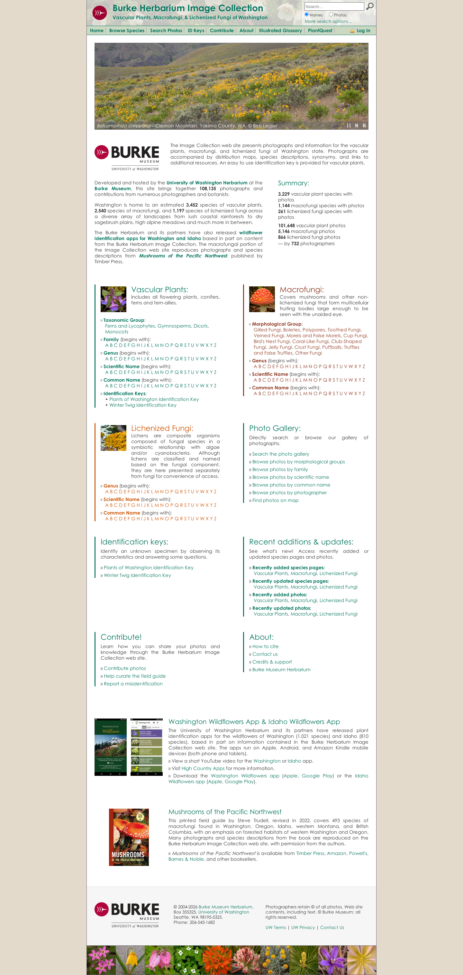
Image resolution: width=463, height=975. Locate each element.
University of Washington (223, 912)
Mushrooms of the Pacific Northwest (225, 811)
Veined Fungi (269, 335)
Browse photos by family (280, 469)
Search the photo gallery (280, 454)
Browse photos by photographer (289, 492)
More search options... (328, 21)
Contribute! (121, 636)
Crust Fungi (307, 347)
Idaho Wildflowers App (304, 721)
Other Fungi (308, 353)
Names (316, 15)
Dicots (201, 326)
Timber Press (310, 853)
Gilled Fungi (267, 329)
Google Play (317, 775)
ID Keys (196, 30)
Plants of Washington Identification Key (154, 399)
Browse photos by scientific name (290, 477)
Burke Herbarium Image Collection (188, 7)
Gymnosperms (174, 326)
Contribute (222, 30)
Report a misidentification (133, 683)
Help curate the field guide (135, 676)
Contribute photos (125, 668)
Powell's (358, 853)
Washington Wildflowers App (213, 721)
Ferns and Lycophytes (130, 326)
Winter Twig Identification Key (143, 405)
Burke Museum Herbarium (281, 669)
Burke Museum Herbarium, (226, 906)
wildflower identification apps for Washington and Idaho (179, 235)
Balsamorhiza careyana (123, 125)
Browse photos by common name (291, 485)
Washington (267, 761)
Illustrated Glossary (280, 30)
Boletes (291, 329)
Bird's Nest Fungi (272, 341)
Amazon (336, 853)
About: (261, 636)
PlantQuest (320, 30)
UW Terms (276, 927)
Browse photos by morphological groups (298, 461)
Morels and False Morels (313, 335)
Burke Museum (113, 188)
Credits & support (272, 661)
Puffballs (331, 347)
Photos (340, 15)
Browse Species (126, 30)
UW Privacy (303, 927)
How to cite (265, 646)
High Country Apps (203, 768)
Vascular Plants (271, 573)
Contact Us (332, 927)
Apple (291, 775)
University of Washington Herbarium (207, 182)
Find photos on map (275, 500)
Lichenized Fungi (339, 573)
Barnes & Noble (186, 859)
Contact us (265, 654)
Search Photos (166, 30)
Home (97, 30)
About (246, 30)
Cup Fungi (355, 335)
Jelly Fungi (280, 347)
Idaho (294, 761)
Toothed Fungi (344, 329)
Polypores (314, 329)
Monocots (116, 331)
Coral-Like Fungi (310, 341)
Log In (363, 30)
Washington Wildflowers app (245, 775)
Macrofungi (304, 573)
